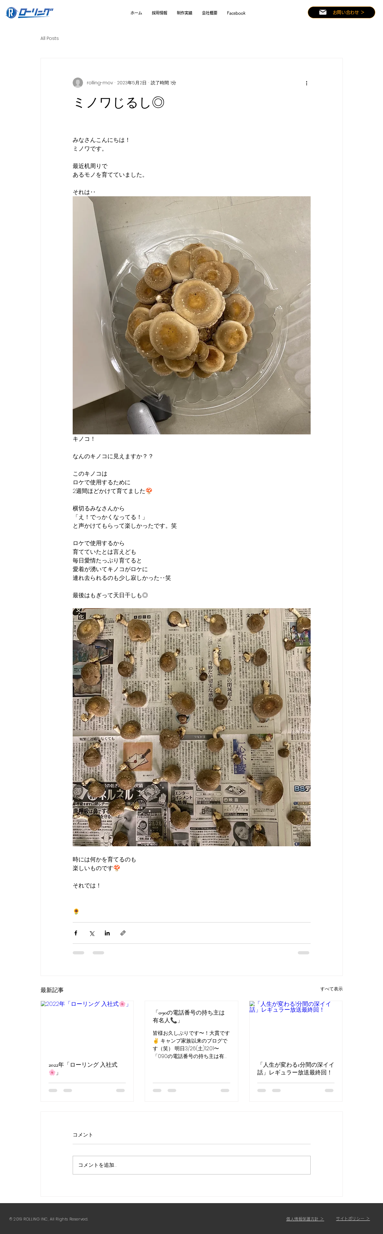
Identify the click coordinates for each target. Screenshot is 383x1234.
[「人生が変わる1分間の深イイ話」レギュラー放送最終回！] (296, 1027)
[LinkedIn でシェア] (107, 933)
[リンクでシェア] (123, 933)
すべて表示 (331, 989)
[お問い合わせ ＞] (341, 12)
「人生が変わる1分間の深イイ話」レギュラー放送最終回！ (295, 1068)
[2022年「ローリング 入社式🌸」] (87, 1027)
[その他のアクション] (307, 83)
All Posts (50, 38)
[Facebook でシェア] (76, 933)
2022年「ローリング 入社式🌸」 (83, 1068)
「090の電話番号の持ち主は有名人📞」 (189, 1016)
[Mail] (323, 12)
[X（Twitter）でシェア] (91, 933)
